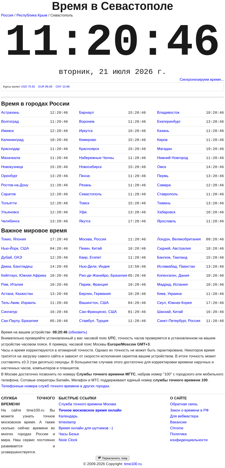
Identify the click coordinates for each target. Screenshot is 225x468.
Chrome (176, 428)
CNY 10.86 (63, 86)
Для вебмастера (184, 416)
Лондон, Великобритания (179, 239)
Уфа (83, 212)
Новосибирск (90, 167)
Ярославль (166, 221)
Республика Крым (31, 15)
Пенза (84, 176)
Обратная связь (184, 404)
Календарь (68, 416)
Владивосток (168, 112)
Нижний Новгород (172, 158)
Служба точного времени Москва (87, 404)
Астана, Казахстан (17, 294)
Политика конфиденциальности (189, 437)
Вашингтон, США (94, 303)
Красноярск (89, 149)
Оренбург (9, 176)
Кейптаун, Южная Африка (23, 275)
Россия (7, 15)
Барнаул (86, 112)
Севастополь (90, 194)
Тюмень (164, 203)
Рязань (85, 185)
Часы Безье (69, 434)
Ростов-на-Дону (14, 185)
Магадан (164, 149)
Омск (161, 167)
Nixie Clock (68, 440)
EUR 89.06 (45, 86)
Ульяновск (10, 212)
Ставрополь (167, 194)
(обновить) (78, 332)
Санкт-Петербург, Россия (178, 321)
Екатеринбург (169, 121)
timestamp (67, 422)
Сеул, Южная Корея (174, 303)
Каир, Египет (90, 257)
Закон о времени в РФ (189, 410)
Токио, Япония (13, 239)
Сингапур (9, 312)
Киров (162, 140)
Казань (163, 131)
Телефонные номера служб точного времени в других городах (55, 386)
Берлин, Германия (95, 294)
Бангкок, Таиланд (172, 257)
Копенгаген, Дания (173, 275)
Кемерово (87, 140)
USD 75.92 (28, 86)
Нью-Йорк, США (15, 248)
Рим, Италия (12, 284)
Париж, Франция (93, 284)
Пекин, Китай (90, 248)
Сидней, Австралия (174, 248)
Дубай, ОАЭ (11, 257)
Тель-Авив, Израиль (18, 303)
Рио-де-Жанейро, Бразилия (103, 275)
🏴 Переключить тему (112, 458)
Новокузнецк (12, 167)
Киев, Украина (169, 294)
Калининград (12, 140)
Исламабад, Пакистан (176, 266)
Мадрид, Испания (172, 284)
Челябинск (10, 221)
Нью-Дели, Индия (94, 266)
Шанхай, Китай (170, 312)
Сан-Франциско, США (98, 312)
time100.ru (133, 464)
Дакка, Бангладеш (17, 266)
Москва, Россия (92, 239)
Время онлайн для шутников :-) (86, 428)
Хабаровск (166, 212)
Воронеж (86, 121)
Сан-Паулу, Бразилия (19, 321)
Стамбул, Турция (93, 321)
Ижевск (7, 131)
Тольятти (9, 203)
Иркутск (86, 131)
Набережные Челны (96, 158)
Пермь (163, 176)
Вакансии (178, 422)
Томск (84, 203)
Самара (164, 185)
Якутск (85, 221)
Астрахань (10, 112)
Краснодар (10, 149)
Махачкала (10, 158)
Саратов (8, 194)
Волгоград (10, 121)
